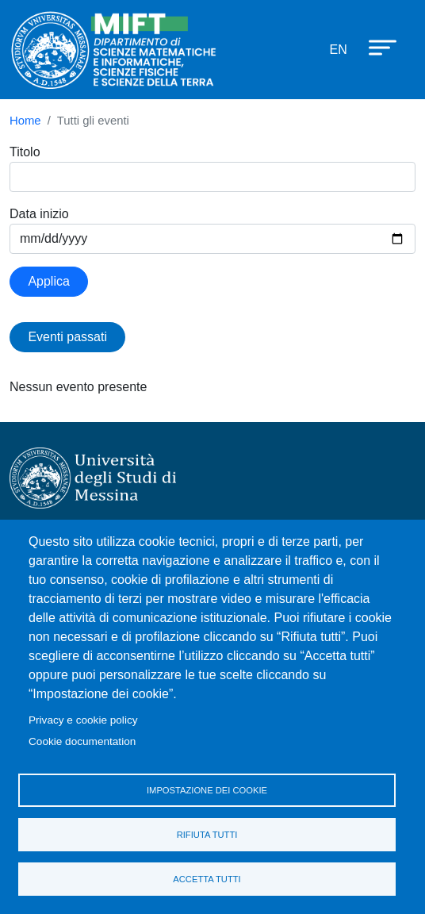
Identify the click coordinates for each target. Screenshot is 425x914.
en (338, 49)
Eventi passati (67, 337)
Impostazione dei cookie (207, 790)
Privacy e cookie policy (83, 720)
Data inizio (39, 214)
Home (25, 120)
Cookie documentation (82, 741)
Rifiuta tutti (207, 834)
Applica (48, 281)
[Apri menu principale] (375, 46)
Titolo (25, 152)
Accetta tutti (206, 879)
